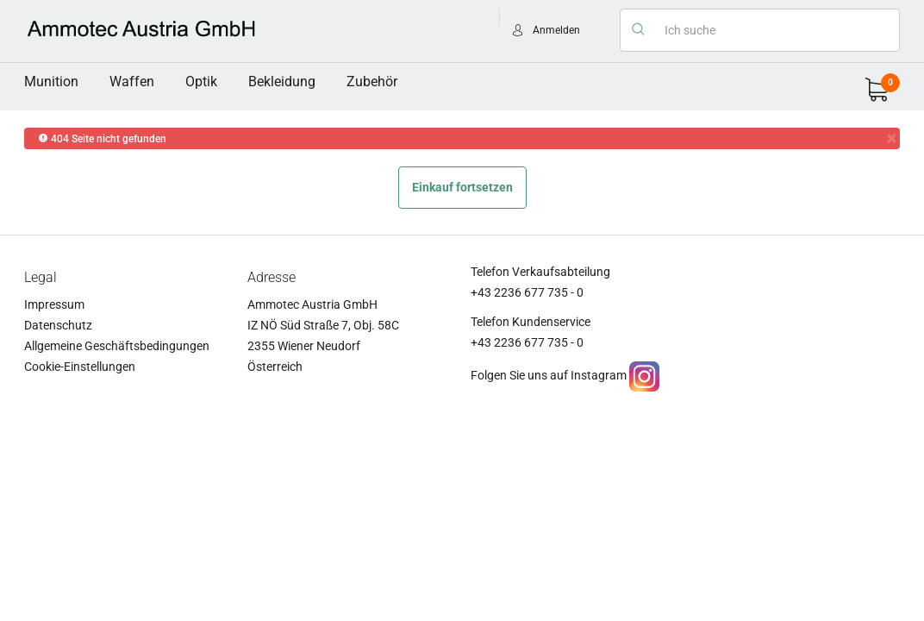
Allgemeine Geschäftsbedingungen (116, 346)
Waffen (131, 81)
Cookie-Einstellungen (79, 366)
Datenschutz (58, 325)
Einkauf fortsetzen (462, 187)
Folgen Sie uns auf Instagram (549, 375)
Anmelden (556, 30)
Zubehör (371, 81)
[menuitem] (51, 82)
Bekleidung (281, 81)
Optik (201, 81)
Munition (51, 81)
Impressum (54, 304)
